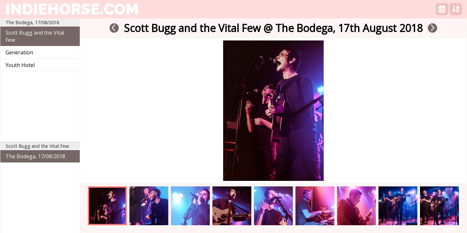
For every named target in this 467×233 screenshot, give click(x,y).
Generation (19, 52)
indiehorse (72, 9)
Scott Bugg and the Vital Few (35, 36)
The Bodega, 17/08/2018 (35, 156)
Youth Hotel (20, 65)
